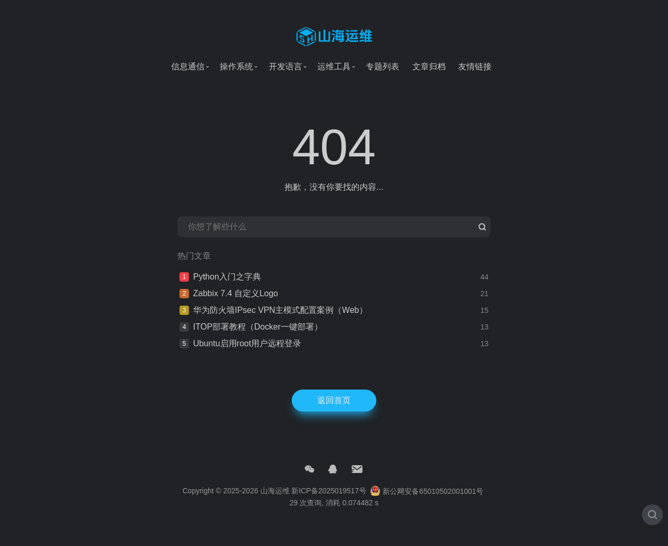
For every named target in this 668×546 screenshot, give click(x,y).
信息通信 (188, 66)
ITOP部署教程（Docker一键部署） (258, 339)
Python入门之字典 (227, 289)
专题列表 (382, 66)
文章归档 (429, 66)
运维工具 (334, 66)
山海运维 (275, 503)
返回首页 (334, 412)
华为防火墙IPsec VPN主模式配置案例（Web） (280, 322)
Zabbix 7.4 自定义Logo (235, 305)
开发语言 (285, 66)
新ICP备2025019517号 (328, 503)
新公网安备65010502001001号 (426, 503)
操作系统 (236, 66)
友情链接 (475, 66)
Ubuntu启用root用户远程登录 (247, 355)
